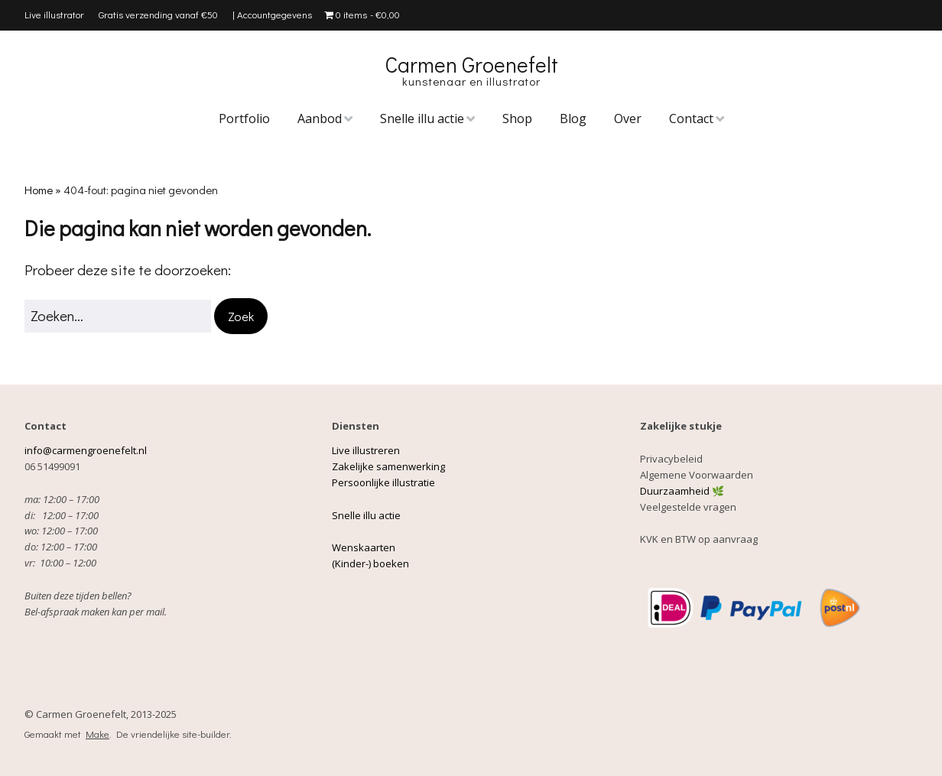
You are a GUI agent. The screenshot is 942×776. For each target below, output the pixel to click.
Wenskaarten (363, 547)
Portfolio (244, 118)
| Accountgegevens (272, 14)
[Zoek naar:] (117, 316)
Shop (517, 118)
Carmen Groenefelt (471, 64)
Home (38, 189)
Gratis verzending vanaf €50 (158, 14)
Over (628, 118)
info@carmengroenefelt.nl (86, 450)
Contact (691, 118)
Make (97, 733)
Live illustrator (54, 14)
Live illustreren (366, 450)
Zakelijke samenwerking (388, 466)
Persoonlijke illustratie (383, 482)
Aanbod (319, 118)
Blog (573, 118)
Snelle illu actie (422, 118)
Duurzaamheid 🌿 (682, 491)
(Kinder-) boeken (370, 563)
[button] (241, 316)
